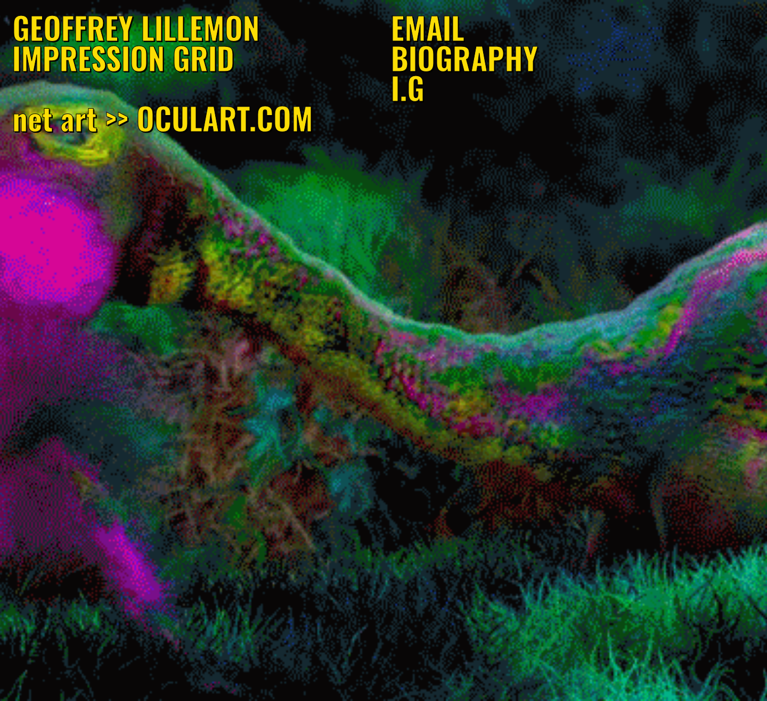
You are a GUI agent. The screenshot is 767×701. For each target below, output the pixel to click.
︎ (726, 40)
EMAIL (427, 27)
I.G (408, 87)
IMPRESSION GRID (123, 57)
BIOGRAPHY (464, 57)
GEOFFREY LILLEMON (135, 27)
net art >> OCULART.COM (162, 117)
